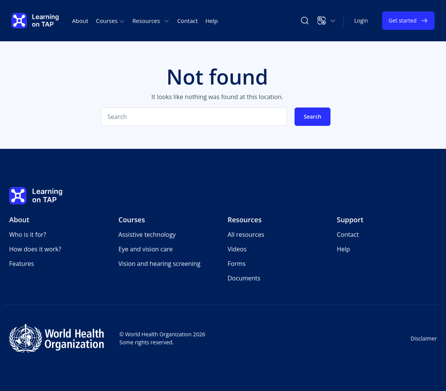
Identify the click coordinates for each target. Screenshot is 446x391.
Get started (408, 20)
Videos (237, 249)
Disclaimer (424, 338)
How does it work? (35, 249)
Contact (187, 20)
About (80, 20)
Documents (244, 278)
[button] (326, 20)
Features (21, 263)
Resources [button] (150, 20)
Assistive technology (147, 234)
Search (312, 116)
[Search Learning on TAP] (304, 20)
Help (211, 20)
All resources (246, 234)
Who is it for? (27, 234)
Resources (245, 219)
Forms (237, 263)
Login (361, 20)
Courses (132, 219)
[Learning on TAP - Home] (35, 20)
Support (350, 219)
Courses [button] (110, 20)
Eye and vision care (146, 249)
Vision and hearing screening (160, 263)
